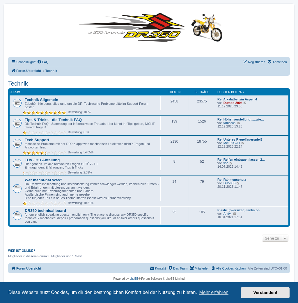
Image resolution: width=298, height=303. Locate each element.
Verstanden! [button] (265, 292)
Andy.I (228, 213)
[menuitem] (43, 62)
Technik (18, 83)
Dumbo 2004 (233, 102)
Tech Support (37, 140)
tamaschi (230, 123)
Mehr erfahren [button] (213, 292)
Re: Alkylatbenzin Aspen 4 (237, 99)
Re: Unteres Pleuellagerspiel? (239, 139)
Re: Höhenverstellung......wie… (240, 119)
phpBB (134, 278)
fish (226, 163)
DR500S (230, 183)
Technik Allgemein (41, 100)
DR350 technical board (45, 210)
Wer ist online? (21, 250)
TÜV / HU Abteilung (42, 160)
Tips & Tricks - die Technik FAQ (53, 120)
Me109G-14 (232, 143)
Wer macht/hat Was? (43, 180)
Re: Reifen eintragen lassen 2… (241, 159)
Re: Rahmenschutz (231, 179)
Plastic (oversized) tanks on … (240, 210)
